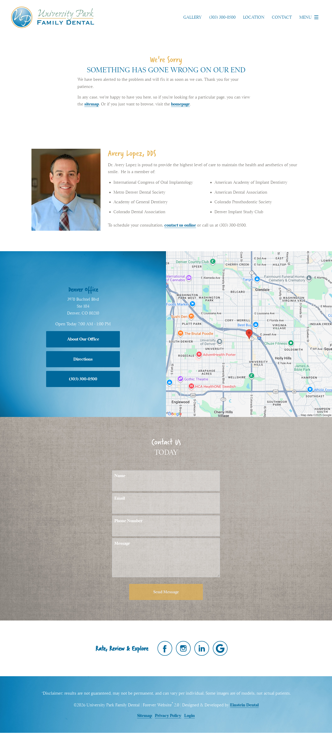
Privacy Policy (168, 715)
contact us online (180, 225)
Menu (310, 17)
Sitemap (144, 715)
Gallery (192, 17)
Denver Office (83, 289)
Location (253, 17)
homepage (180, 104)
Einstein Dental (244, 705)
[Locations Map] (249, 333)
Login (189, 715)
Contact (282, 17)
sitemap (91, 104)
